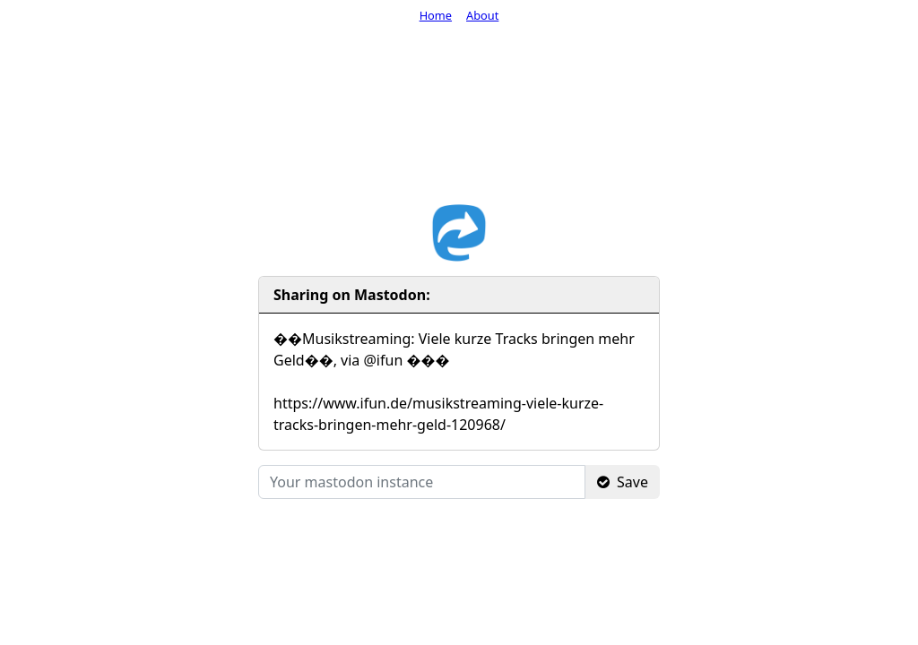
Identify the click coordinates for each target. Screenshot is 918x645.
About (482, 15)
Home (436, 15)
